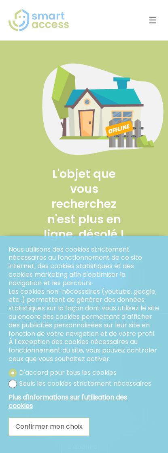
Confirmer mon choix (49, 426)
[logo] (39, 20)
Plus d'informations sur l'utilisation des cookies (68, 401)
